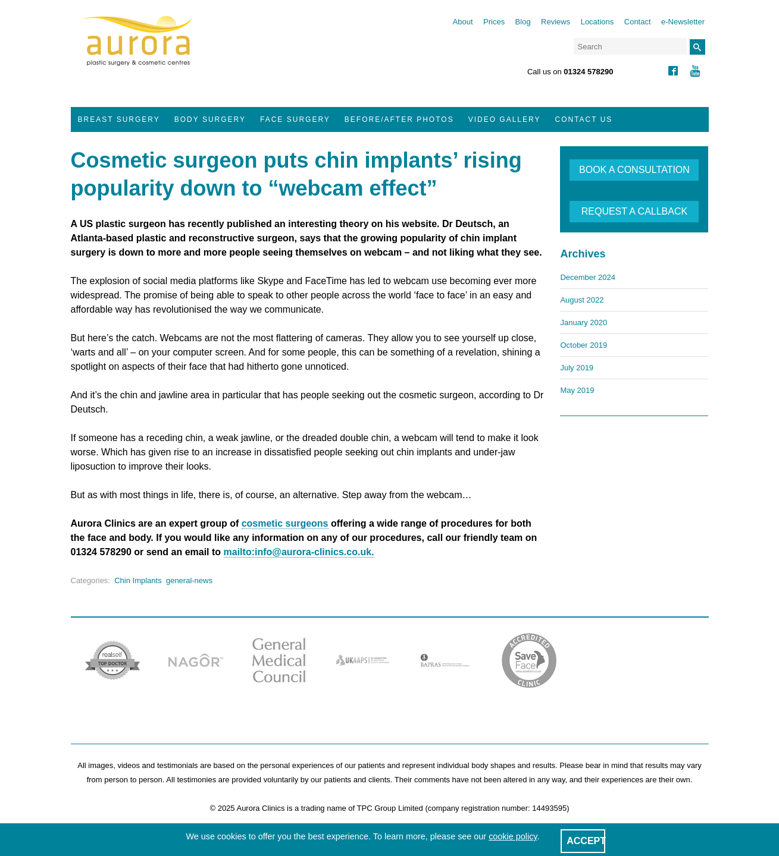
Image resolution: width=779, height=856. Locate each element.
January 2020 (583, 322)
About (463, 21)
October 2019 (583, 345)
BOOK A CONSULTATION (634, 170)
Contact (637, 21)
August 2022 (581, 299)
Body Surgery (210, 119)
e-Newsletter (683, 21)
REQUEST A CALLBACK (634, 211)
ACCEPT (586, 841)
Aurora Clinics (138, 48)
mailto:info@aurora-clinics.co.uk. (299, 552)
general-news (189, 580)
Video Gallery (504, 119)
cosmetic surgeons (285, 523)
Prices (494, 21)
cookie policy (513, 836)
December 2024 (587, 277)
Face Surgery (295, 119)
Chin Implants (137, 580)
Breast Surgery (119, 119)
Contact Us (583, 119)
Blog (523, 21)
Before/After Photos (399, 119)
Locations (597, 21)
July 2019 (576, 367)
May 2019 (577, 390)
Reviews (555, 21)
